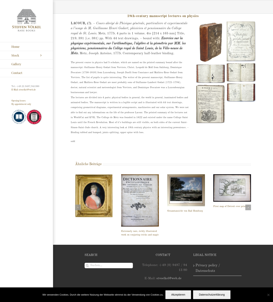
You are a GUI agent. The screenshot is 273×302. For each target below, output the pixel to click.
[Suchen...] (109, 265)
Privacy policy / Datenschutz (207, 268)
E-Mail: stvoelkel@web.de (23, 90)
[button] (78, 207)
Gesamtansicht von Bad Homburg (185, 211)
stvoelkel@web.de (168, 278)
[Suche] (87, 265)
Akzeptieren (178, 294)
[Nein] (268, 295)
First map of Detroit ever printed (231, 206)
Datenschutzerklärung (212, 294)
